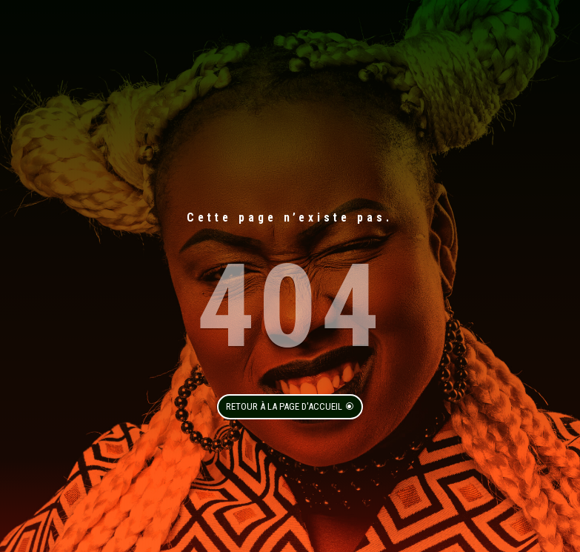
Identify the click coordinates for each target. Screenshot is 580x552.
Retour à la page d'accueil (284, 406)
